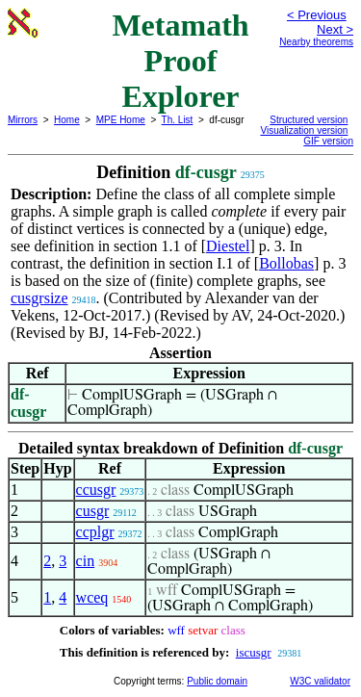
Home (67, 120)
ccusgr (96, 489)
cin (85, 561)
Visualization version (304, 130)
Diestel (227, 246)
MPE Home (120, 120)
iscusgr (253, 652)
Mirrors (23, 120)
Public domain (217, 681)
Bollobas (286, 263)
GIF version (328, 141)
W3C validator (320, 681)
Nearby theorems (316, 42)
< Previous (317, 15)
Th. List (177, 120)
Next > (335, 29)
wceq (92, 597)
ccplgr (95, 532)
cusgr (93, 511)
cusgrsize (39, 298)
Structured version (309, 120)
